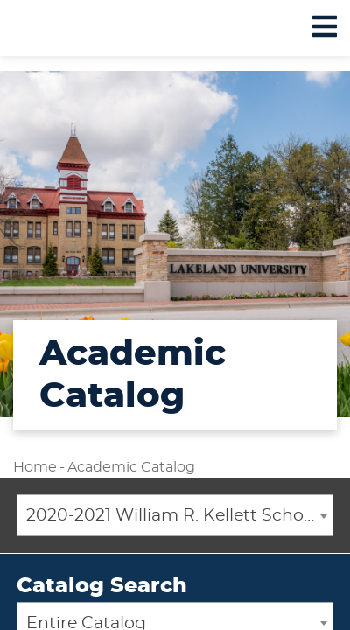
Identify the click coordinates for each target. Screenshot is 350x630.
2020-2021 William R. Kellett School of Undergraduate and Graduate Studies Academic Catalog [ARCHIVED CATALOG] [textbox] (179, 516)
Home (35, 467)
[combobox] (175, 515)
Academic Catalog (131, 467)
